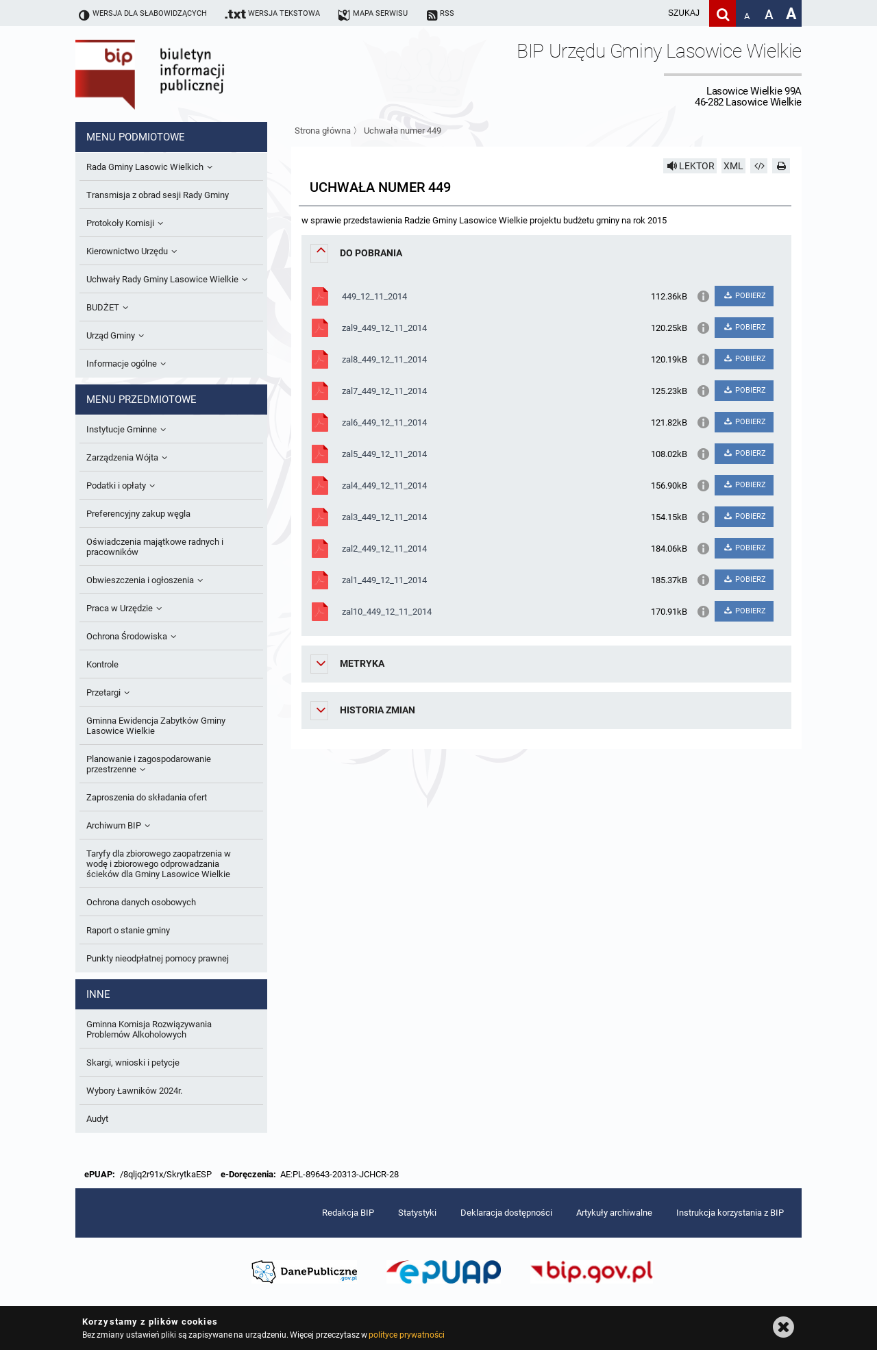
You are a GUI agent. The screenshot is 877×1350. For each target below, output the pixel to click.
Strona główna (323, 130)
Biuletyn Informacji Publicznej (188, 74)
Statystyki (417, 1212)
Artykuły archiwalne (614, 1212)
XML (733, 165)
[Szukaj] (722, 13)
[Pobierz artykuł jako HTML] (759, 165)
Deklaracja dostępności (506, 1212)
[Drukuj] (781, 165)
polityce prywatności (406, 1335)
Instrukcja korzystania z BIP (730, 1212)
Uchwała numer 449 (402, 130)
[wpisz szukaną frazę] (649, 13)
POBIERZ (743, 295)
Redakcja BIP (348, 1212)
